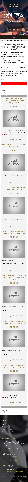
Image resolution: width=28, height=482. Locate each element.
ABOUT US (5, 424)
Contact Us (5, 422)
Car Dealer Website (20, 478)
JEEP (21, 40)
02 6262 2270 (13, 460)
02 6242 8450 (13, 456)
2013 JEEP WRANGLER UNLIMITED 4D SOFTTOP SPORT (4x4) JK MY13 (14, 100)
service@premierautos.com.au (15, 466)
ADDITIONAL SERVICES (8, 431)
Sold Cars (16, 40)
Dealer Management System (8, 478)
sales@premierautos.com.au (15, 471)
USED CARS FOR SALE (8, 429)
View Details (21, 139)
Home (4, 420)
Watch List (14, 139)
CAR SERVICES (6, 426)
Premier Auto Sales (7, 40)
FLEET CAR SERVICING (8, 428)
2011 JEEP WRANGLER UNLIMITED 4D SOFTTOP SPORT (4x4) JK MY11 (14, 277)
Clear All (4, 79)
